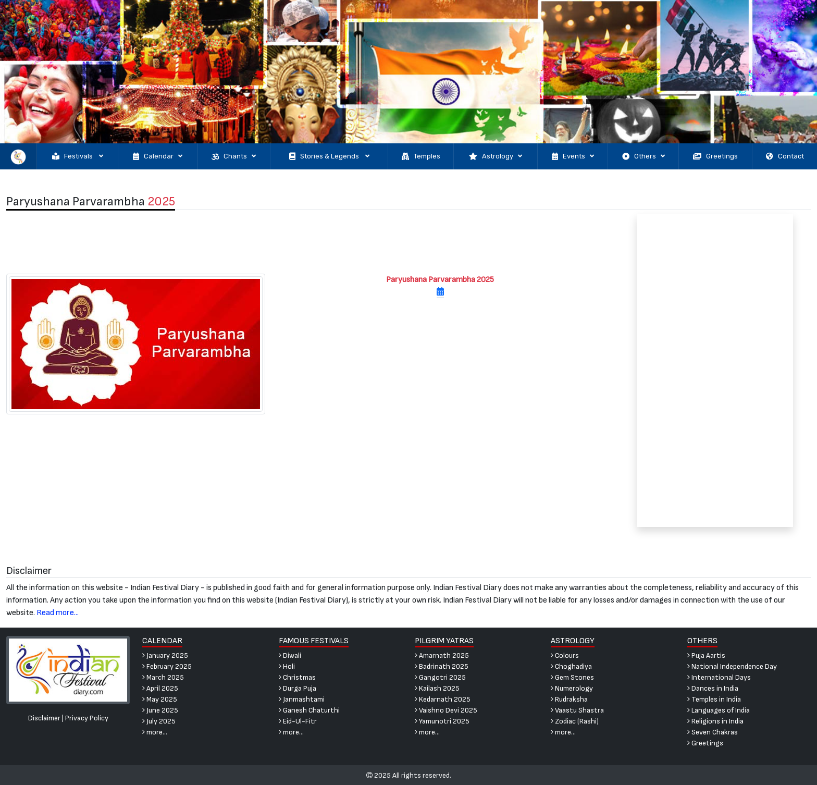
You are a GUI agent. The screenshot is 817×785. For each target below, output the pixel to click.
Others (643, 156)
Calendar (157, 156)
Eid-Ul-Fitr (298, 721)
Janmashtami (302, 699)
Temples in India (714, 699)
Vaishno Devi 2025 (446, 710)
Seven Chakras (712, 732)
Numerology (572, 688)
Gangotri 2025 (440, 677)
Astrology (495, 156)
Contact (785, 156)
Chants (234, 156)
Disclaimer (44, 718)
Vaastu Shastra (577, 710)
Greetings (715, 156)
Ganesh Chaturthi (309, 710)
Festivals (77, 156)
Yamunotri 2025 (442, 721)
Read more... (57, 613)
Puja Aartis (706, 655)
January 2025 (165, 655)
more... (154, 732)
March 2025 (163, 677)
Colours (565, 655)
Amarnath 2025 (442, 655)
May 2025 (159, 699)
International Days (719, 677)
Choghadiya (571, 666)
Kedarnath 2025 (443, 699)
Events (573, 156)
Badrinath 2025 (441, 666)
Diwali (290, 655)
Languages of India (718, 710)
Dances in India (712, 688)
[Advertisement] (306, 241)
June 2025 (160, 710)
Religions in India (715, 721)
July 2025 (159, 721)
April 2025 (160, 688)
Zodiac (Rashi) (575, 721)
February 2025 (167, 666)
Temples (421, 156)
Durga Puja (297, 688)
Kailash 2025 (437, 688)
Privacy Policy (86, 718)
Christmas (297, 677)
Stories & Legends (329, 156)
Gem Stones (572, 677)
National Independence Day (732, 666)
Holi (287, 666)
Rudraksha (569, 699)
